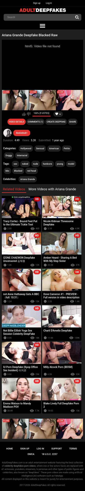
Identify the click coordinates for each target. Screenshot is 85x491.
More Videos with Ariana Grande (52, 189)
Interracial (22, 155)
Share (72, 122)
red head (31, 171)
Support (56, 448)
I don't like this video (29, 114)
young (60, 164)
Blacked (18, 171)
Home (9, 448)
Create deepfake (56, 122)
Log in (49, 3)
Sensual (40, 148)
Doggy (9, 155)
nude (35, 164)
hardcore (47, 164)
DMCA (31, 454)
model (71, 164)
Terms (73, 448)
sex (15, 164)
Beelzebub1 (21, 133)
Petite (67, 148)
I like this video (24, 114)
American (54, 148)
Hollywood (26, 148)
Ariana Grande (27, 179)
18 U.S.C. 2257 (50, 454)
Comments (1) (35, 122)
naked (25, 164)
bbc (7, 171)
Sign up (36, 3)
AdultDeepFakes (39, 485)
